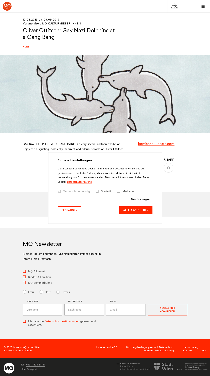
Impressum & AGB (106, 347)
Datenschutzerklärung (79, 182)
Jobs (203, 350)
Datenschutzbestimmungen (62, 321)
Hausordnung (190, 347)
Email (113, 301)
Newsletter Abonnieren (167, 310)
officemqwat (29, 369)
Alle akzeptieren (135, 210)
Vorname (33, 301)
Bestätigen (69, 210)
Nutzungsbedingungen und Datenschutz (150, 347)
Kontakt (187, 350)
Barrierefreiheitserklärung (159, 350)
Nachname (75, 301)
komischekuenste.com (156, 144)
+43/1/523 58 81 (35, 365)
